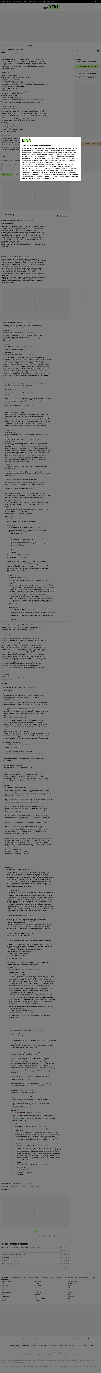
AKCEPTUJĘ (73, 178)
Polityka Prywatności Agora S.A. (45, 157)
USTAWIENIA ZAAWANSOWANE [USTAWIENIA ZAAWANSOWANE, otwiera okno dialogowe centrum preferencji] (34, 177)
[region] (50, 159)
